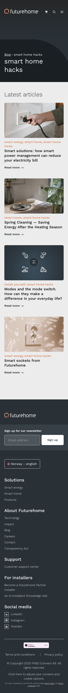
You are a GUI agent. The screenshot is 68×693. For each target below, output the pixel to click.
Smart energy (13, 487)
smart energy (13, 142)
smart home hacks (36, 217)
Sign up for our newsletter (23, 431)
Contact (9, 542)
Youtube (16, 626)
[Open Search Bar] (54, 12)
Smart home (12, 493)
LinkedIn (16, 614)
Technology (11, 518)
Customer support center (21, 566)
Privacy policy (53, 654)
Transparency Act (16, 548)
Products (10, 499)
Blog (7, 54)
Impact (9, 524)
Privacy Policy (49, 683)
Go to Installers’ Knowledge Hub (25, 596)
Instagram (17, 620)
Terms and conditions (20, 654)
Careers (9, 536)
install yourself (14, 284)
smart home (33, 142)
